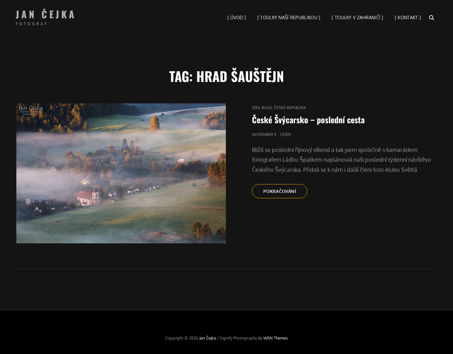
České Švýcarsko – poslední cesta (308, 119)
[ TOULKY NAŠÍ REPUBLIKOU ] (289, 17)
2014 (256, 107)
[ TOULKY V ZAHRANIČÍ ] (357, 17)
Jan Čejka (46, 14)
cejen (285, 134)
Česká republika (290, 107)
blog (267, 107)
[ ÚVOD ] (236, 17)
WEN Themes (275, 337)
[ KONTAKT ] (408, 17)
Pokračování (285, 193)
